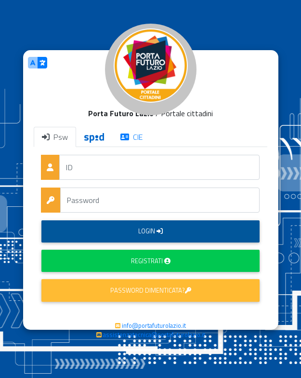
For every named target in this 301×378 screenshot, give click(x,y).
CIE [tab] (131, 137)
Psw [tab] (55, 137)
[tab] (94, 137)
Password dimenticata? (150, 290)
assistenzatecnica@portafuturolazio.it (154, 334)
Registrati (150, 261)
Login (150, 231)
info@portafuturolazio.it (154, 325)
